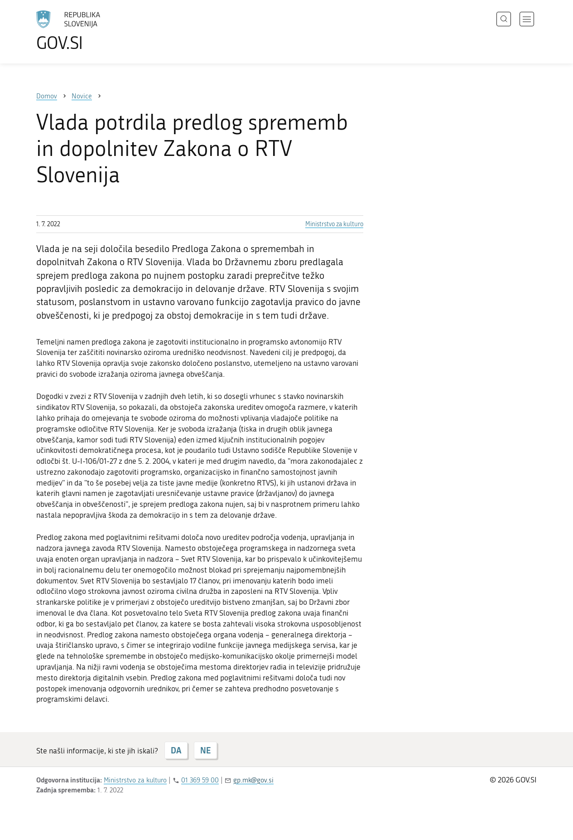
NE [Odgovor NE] (205, 750)
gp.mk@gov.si (253, 780)
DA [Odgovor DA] (176, 750)
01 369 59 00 (200, 780)
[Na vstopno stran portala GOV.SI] (93, 30)
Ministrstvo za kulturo (334, 224)
